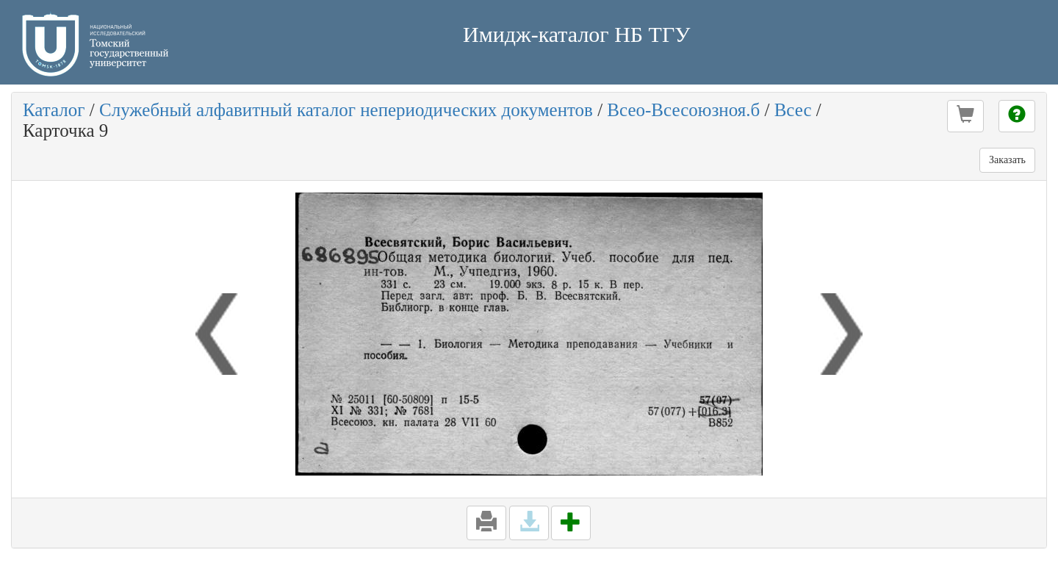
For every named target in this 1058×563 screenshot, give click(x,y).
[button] (965, 116)
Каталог (54, 110)
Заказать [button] (1007, 159)
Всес (793, 110)
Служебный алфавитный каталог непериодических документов (346, 110)
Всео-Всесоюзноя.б (683, 110)
